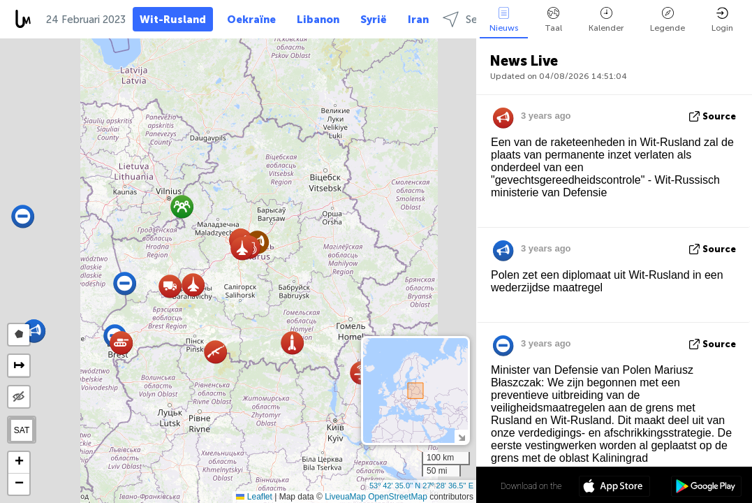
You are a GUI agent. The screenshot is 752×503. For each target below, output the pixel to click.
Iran (418, 19)
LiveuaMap (345, 497)
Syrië (373, 19)
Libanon (318, 19)
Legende (667, 20)
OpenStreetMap (397, 497)
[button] (193, 284)
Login (722, 20)
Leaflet (254, 497)
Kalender (606, 20)
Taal (553, 20)
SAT (21, 430)
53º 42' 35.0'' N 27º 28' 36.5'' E (421, 485)
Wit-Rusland (173, 19)
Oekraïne (251, 19)
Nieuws (503, 20)
